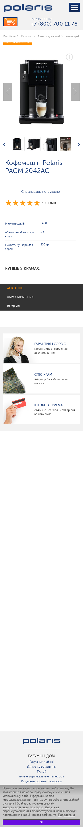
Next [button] (75, 92)
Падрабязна (66, 815)
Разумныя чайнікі (41, 762)
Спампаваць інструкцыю (40, 192)
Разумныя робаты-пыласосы (41, 781)
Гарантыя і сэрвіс (50, 344)
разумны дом (41, 756)
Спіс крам (43, 375)
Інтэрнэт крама (48, 405)
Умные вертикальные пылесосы (41, 776)
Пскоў (41, 771)
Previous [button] (7, 92)
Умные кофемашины (41, 767)
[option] (41, 88)
